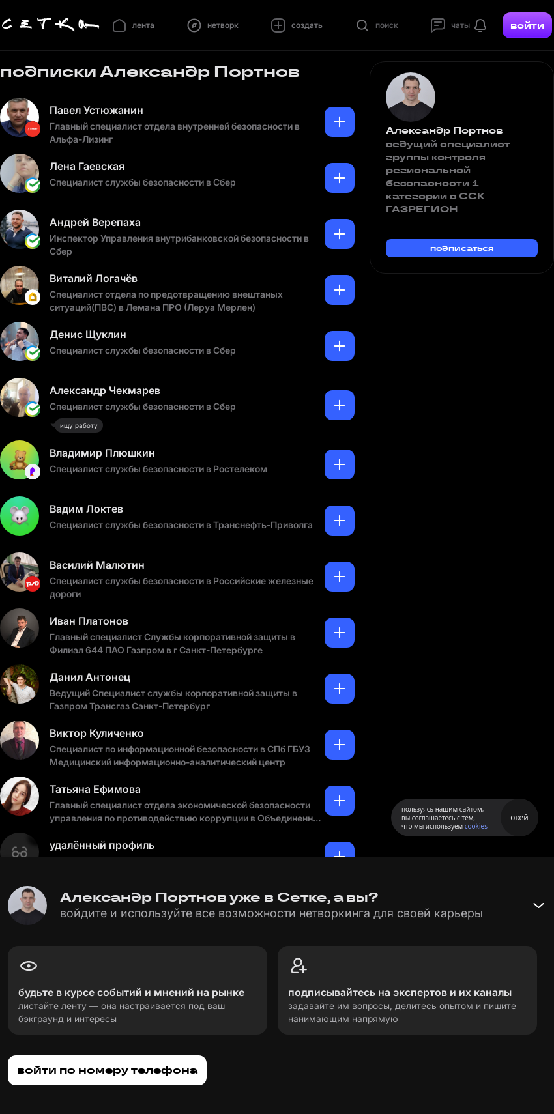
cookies (476, 826)
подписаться (462, 247)
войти (527, 25)
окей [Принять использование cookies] (519, 817)
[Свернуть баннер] (538, 905)
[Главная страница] (51, 25)
